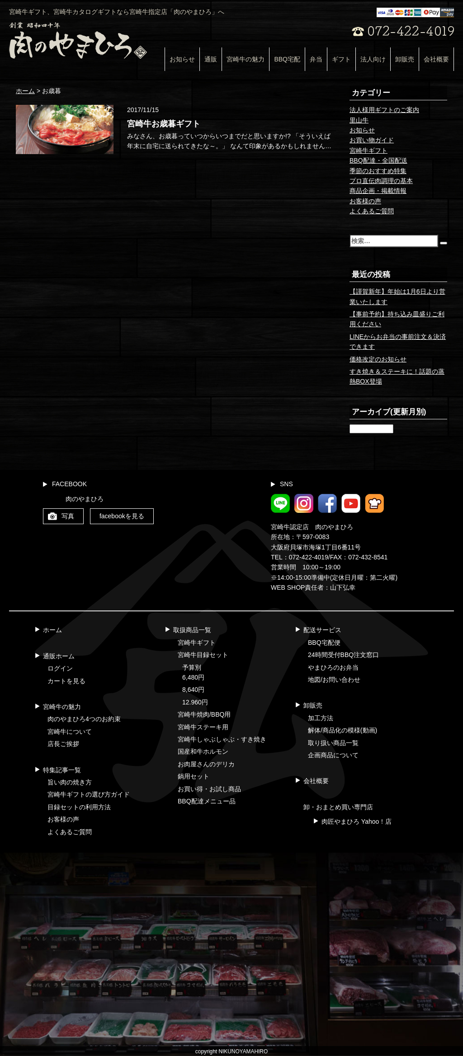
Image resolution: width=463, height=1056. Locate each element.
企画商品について (333, 755)
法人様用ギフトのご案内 (384, 109)
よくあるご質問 (372, 211)
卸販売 (404, 59)
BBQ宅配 (287, 59)
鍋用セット (193, 776)
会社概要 (436, 59)
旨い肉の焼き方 (69, 782)
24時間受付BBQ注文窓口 (343, 654)
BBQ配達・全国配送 (378, 160)
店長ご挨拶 (63, 743)
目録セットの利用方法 (79, 807)
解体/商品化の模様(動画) (342, 730)
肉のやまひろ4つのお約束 (84, 719)
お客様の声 (365, 201)
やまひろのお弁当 (333, 667)
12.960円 (195, 702)
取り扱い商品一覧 (333, 742)
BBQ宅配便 (324, 642)
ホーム (52, 630)
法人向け (373, 59)
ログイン (60, 668)
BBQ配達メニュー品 (207, 801)
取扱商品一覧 (192, 630)
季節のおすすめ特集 (378, 170)
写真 (67, 516)
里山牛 (359, 120)
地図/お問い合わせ (334, 679)
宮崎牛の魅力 (246, 59)
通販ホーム (59, 656)
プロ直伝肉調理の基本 (381, 180)
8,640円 (193, 689)
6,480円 (193, 677)
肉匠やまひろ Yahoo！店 (356, 821)
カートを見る (66, 681)
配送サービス (322, 630)
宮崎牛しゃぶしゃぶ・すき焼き (222, 739)
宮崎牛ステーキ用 (203, 727)
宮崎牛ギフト (368, 150)
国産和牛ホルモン (203, 751)
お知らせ (182, 59)
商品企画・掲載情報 (378, 190)
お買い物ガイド (372, 140)
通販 (210, 59)
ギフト (341, 59)
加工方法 (320, 718)
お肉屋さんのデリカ (206, 764)
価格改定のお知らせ (378, 359)
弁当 (316, 59)
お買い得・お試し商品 (209, 789)
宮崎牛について (69, 731)
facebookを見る (121, 516)
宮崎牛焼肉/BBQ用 (204, 714)
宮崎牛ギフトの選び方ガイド (88, 794)
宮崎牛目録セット (203, 654)
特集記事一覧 (62, 770)
